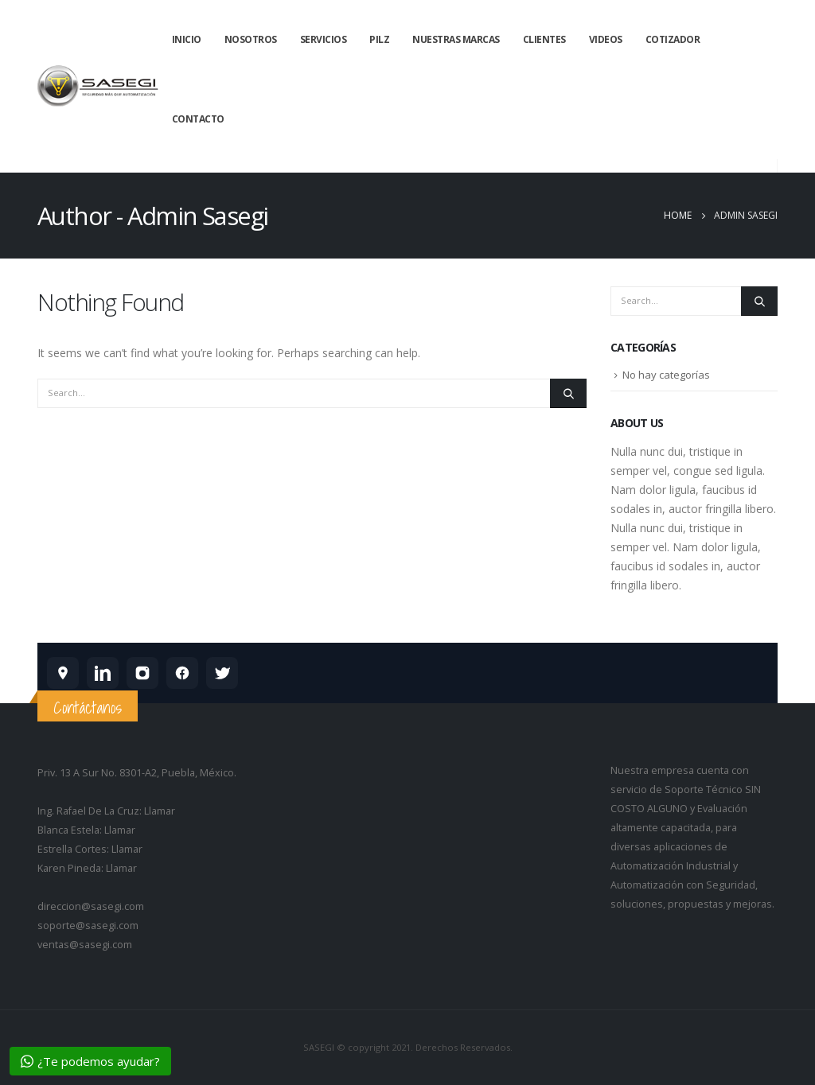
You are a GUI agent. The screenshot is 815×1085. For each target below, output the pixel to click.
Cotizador (672, 39)
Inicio (186, 39)
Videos (605, 39)
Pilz (379, 39)
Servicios (323, 39)
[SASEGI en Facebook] (182, 673)
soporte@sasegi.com (87, 925)
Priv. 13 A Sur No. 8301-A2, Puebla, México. (136, 773)
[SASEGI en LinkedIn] (103, 673)
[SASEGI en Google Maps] (63, 673)
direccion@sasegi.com (90, 906)
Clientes (544, 39)
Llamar (159, 811)
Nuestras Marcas (456, 39)
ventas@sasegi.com (84, 944)
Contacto (198, 119)
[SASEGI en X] (222, 673)
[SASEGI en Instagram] (142, 673)
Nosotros (250, 39)
